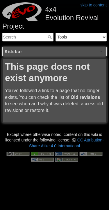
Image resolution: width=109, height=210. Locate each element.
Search (50, 37)
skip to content (94, 5)
